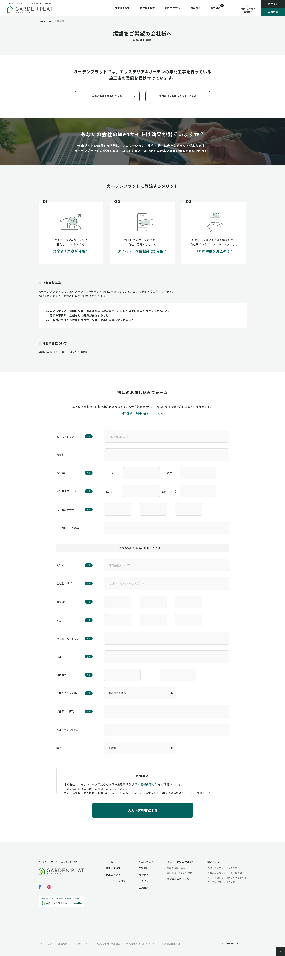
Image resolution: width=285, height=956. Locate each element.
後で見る (216, 8)
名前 (170, 473)
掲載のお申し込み (176, 868)
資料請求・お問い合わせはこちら (178, 96)
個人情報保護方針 (146, 784)
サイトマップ (45, 943)
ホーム (109, 861)
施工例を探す (122, 8)
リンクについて (81, 943)
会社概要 (62, 943)
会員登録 (273, 12)
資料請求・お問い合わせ (179, 872)
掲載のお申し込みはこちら (107, 96)
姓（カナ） (113, 491)
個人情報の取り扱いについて (141, 943)
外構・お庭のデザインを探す (222, 868)
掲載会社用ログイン (179, 879)
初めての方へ (172, 8)
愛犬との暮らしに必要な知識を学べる (226, 877)
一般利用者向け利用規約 (107, 943)
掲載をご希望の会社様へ (180, 861)
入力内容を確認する (142, 810)
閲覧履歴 (195, 8)
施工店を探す (147, 8)
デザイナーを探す (116, 881)
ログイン (273, 3)
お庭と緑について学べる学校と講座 (225, 872)
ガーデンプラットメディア (221, 882)
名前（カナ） (169, 491)
